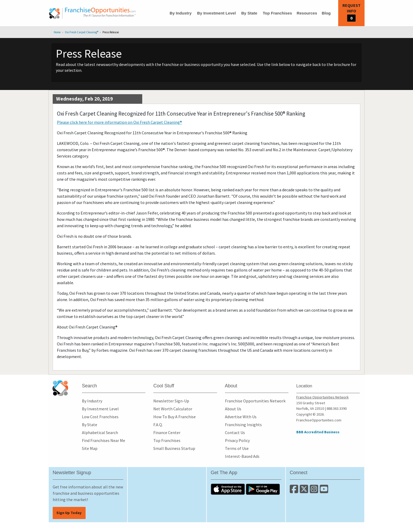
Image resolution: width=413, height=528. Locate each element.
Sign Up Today (69, 512)
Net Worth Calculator (172, 408)
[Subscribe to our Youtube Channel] (324, 491)
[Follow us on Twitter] (305, 491)
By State (249, 13)
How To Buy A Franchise (174, 416)
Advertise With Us (241, 416)
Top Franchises (277, 13)
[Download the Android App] (263, 489)
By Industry (181, 13)
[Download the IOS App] (228, 489)
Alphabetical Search (100, 432)
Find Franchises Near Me (103, 440)
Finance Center (166, 432)
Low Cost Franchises (100, 416)
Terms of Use (237, 448)
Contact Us (235, 432)
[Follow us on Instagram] (315, 491)
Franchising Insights (243, 424)
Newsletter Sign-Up (171, 400)
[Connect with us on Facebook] (295, 491)
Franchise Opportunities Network (255, 400)
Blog (326, 13)
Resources (307, 13)
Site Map (89, 448)
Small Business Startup (174, 448)
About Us (233, 408)
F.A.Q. (158, 424)
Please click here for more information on (119, 122)
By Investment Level (216, 13)
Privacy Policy (237, 440)
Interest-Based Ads (242, 456)
